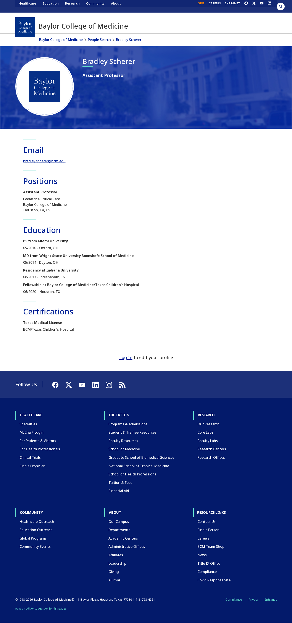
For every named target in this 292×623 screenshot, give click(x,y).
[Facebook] (246, 6)
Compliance (207, 571)
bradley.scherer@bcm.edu (44, 161)
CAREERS (215, 6)
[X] (254, 6)
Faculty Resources (123, 440)
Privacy (253, 599)
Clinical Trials (30, 457)
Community (95, 6)
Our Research (208, 424)
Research (72, 6)
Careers (203, 538)
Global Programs (33, 538)
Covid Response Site (214, 580)
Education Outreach (36, 529)
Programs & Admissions (127, 424)
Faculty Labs (207, 440)
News (202, 555)
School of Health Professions (132, 474)
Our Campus (118, 521)
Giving (113, 571)
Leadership (117, 563)
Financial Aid (118, 490)
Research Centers (211, 449)
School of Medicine (124, 449)
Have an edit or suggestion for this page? (40, 608)
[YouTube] (261, 6)
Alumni (114, 580)
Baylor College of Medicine (61, 39)
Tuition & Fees (120, 482)
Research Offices (211, 457)
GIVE (201, 6)
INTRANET (232, 6)
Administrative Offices (126, 546)
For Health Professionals (39, 449)
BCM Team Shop (210, 546)
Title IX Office (208, 563)
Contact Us (206, 521)
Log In (125, 357)
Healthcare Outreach (36, 521)
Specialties (28, 424)
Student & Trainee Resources (132, 432)
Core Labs (205, 432)
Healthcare (27, 6)
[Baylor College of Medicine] (25, 27)
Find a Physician (32, 466)
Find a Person (208, 529)
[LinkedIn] (269, 6)
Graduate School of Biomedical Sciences (141, 457)
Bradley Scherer (128, 39)
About (116, 6)
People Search (99, 39)
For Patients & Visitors (37, 440)
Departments (119, 529)
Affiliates (115, 555)
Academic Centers (123, 538)
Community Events (35, 546)
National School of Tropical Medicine (138, 466)
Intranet (271, 599)
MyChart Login (31, 432)
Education (51, 6)
